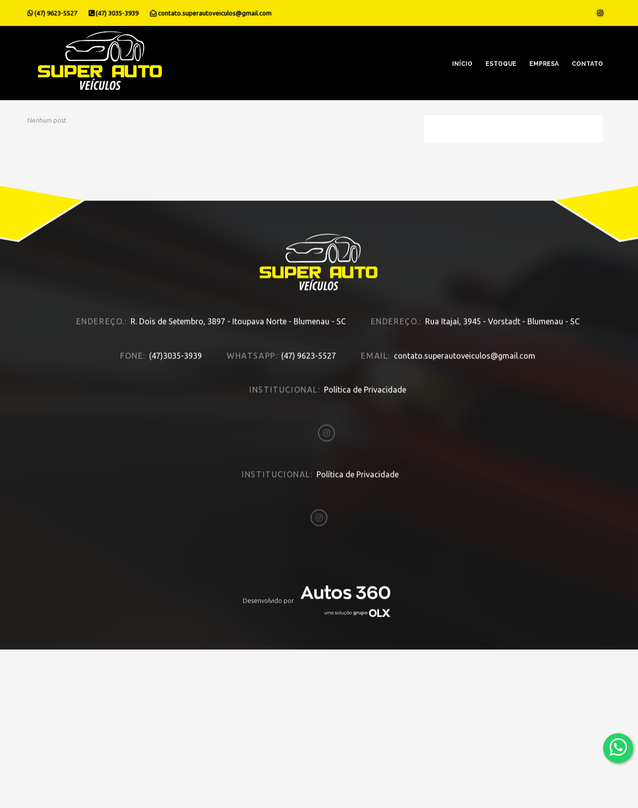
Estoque (500, 63)
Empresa (544, 63)
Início (462, 63)
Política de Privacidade (365, 392)
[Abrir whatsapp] (618, 747)
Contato (587, 63)
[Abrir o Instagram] (600, 12)
